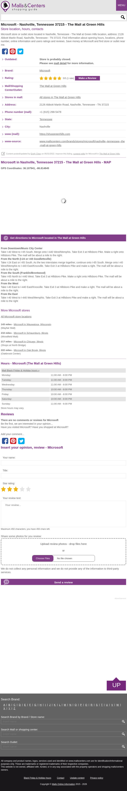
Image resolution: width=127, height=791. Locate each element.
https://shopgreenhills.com (54, 134)
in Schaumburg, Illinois (31, 333)
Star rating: (9, 483)
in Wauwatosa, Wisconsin (32, 324)
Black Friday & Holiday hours (37, 778)
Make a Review (87, 78)
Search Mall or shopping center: (19, 729)
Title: (5, 470)
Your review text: (12, 498)
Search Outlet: (9, 742)
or (63, 551)
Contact (60, 778)
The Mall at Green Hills (52, 86)
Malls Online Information (63, 784)
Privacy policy (96, 778)
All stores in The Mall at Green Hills (60, 97)
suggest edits (79, 154)
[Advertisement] (63, 638)
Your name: (9, 457)
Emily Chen (36, 154)
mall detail (60, 63)
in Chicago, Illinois (28, 341)
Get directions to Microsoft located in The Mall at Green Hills (48, 237)
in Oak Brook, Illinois (30, 350)
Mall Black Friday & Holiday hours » (20, 370)
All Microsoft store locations (16, 316)
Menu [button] (121, 5)
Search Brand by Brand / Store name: (23, 717)
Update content (77, 778)
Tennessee (45, 119)
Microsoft (44, 70)
